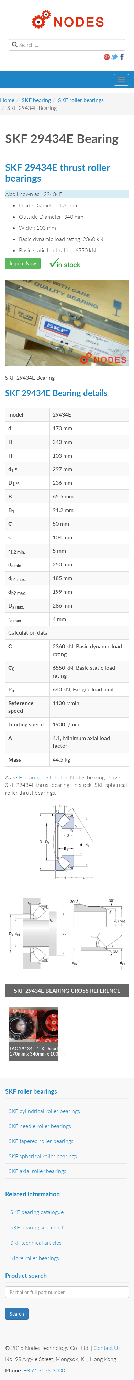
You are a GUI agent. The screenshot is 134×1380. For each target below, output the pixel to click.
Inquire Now (23, 263)
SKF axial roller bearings (37, 1170)
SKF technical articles (36, 1242)
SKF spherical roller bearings (43, 1156)
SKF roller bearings (81, 100)
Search (17, 1314)
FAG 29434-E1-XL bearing (36, 1048)
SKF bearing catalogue (37, 1212)
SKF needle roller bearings (40, 1126)
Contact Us (107, 1347)
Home (7, 100)
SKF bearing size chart (36, 1227)
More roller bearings (34, 1258)
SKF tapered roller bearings (41, 1141)
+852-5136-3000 (44, 1370)
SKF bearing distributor (39, 777)
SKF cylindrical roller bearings (44, 1111)
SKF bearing (36, 100)
